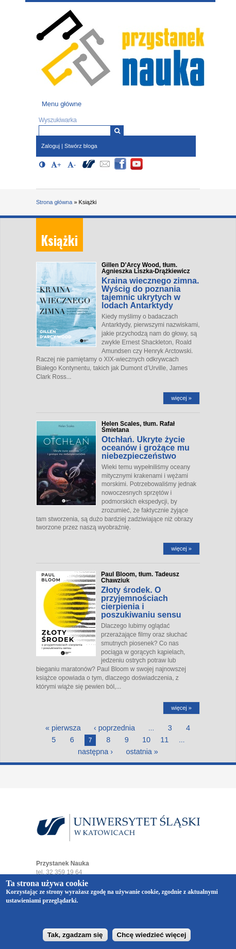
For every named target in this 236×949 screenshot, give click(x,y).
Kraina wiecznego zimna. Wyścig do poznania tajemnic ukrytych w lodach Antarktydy (150, 293)
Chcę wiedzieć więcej (152, 939)
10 (146, 740)
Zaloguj (50, 146)
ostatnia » (142, 751)
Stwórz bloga (80, 146)
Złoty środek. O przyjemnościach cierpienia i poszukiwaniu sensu (141, 602)
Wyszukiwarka (58, 120)
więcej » (181, 398)
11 (164, 740)
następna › (95, 751)
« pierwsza (63, 728)
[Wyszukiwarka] (117, 130)
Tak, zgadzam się (75, 939)
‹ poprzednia (114, 728)
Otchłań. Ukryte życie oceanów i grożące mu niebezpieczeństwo (146, 447)
